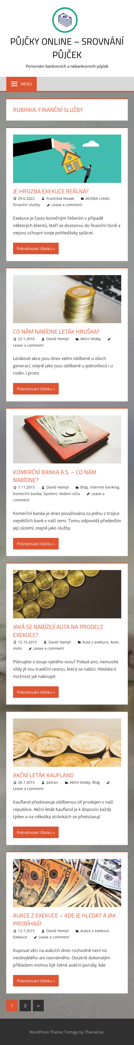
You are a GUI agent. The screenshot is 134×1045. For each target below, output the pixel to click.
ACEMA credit (97, 198)
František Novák (60, 198)
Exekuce (20, 936)
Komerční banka (27, 493)
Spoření (50, 493)
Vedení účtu (69, 493)
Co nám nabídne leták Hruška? (56, 331)
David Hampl (57, 338)
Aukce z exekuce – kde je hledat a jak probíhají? (64, 919)
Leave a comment (67, 204)
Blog (84, 487)
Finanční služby (26, 204)
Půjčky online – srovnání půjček (67, 47)
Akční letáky (90, 338)
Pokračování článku (34, 248)
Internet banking (104, 487)
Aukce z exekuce (94, 930)
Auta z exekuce (95, 641)
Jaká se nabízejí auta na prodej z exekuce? (58, 630)
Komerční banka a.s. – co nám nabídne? (54, 475)
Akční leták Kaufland (43, 775)
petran (52, 782)
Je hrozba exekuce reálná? (51, 191)
